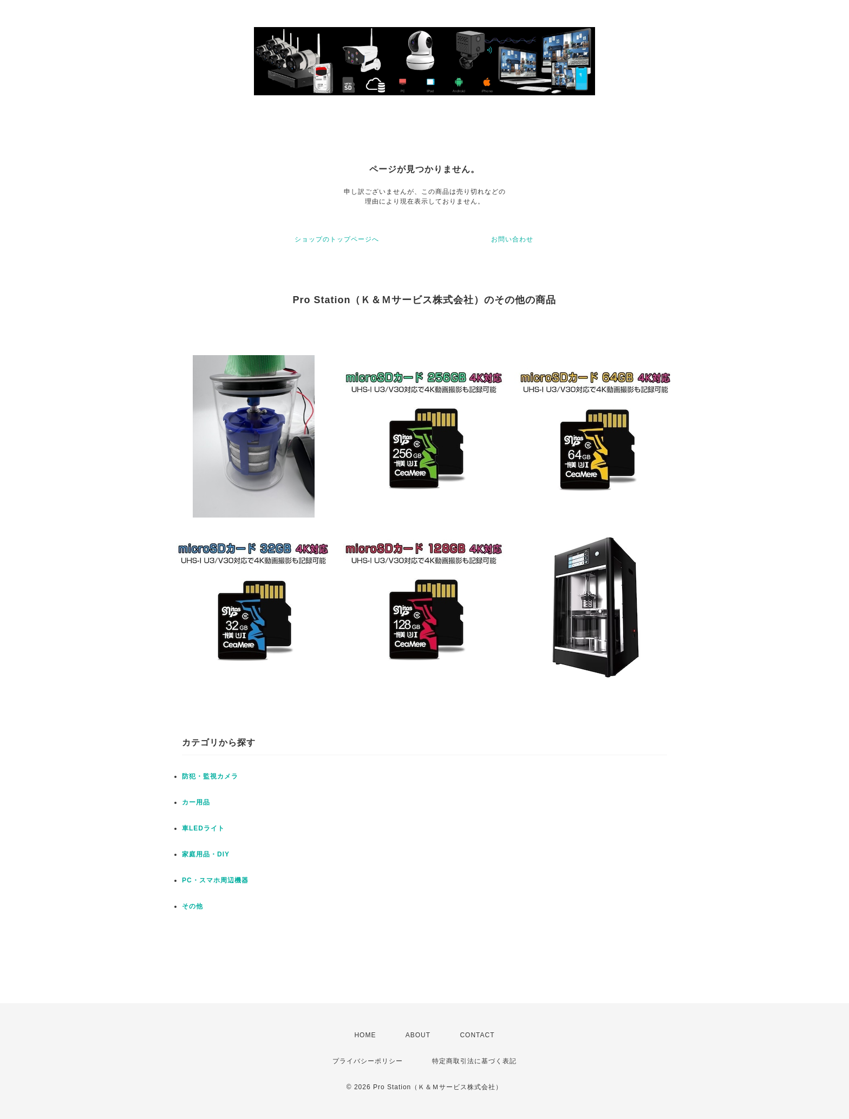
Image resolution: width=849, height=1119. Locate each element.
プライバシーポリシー (367, 1061)
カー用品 (196, 802)
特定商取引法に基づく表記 (474, 1061)
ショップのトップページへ (337, 239)
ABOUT (418, 1035)
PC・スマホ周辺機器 (215, 880)
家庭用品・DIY (206, 854)
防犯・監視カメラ (210, 776)
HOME (365, 1035)
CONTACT (477, 1035)
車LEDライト (203, 828)
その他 (192, 906)
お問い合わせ (512, 239)
